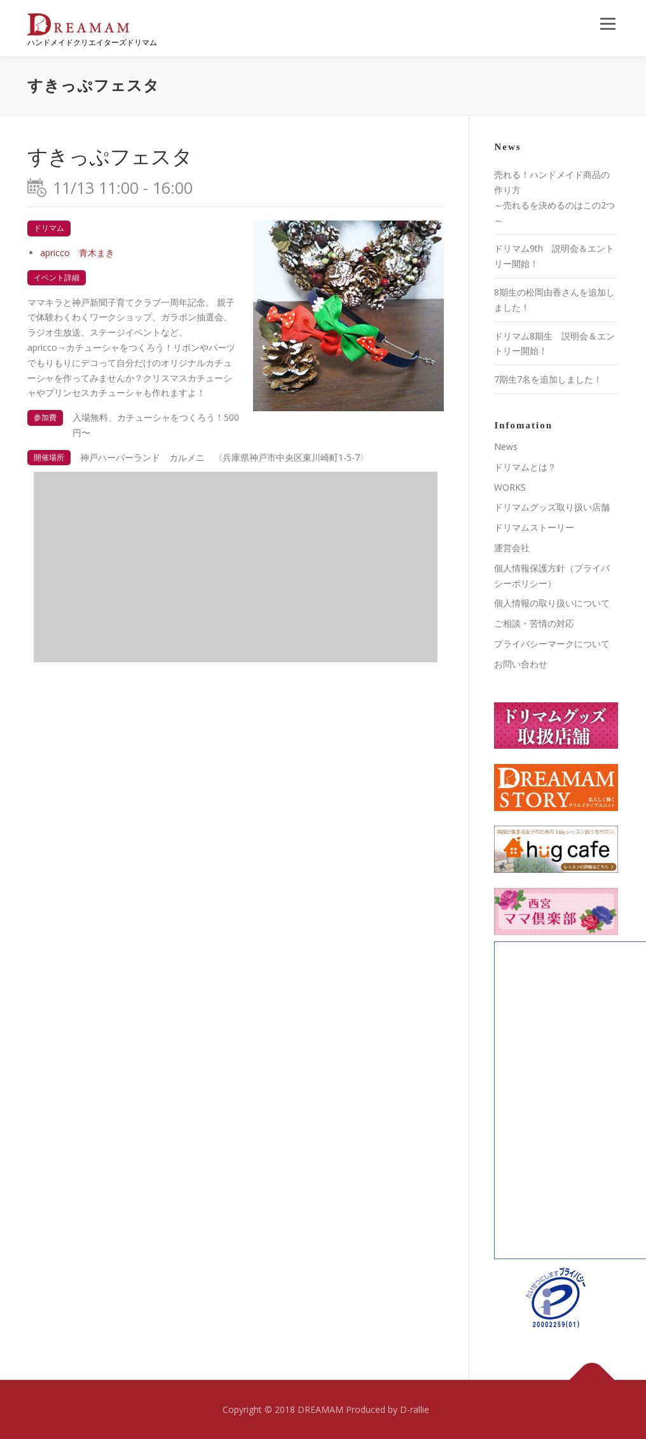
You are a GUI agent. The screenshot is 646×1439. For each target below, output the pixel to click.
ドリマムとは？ (525, 467)
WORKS (510, 487)
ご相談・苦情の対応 (534, 623)
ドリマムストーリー (534, 527)
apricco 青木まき (77, 253)
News (506, 446)
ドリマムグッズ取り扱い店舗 (552, 507)
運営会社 (512, 548)
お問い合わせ (520, 664)
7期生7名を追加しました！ (548, 379)
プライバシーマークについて (552, 644)
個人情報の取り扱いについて (552, 603)
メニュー (607, 24)
